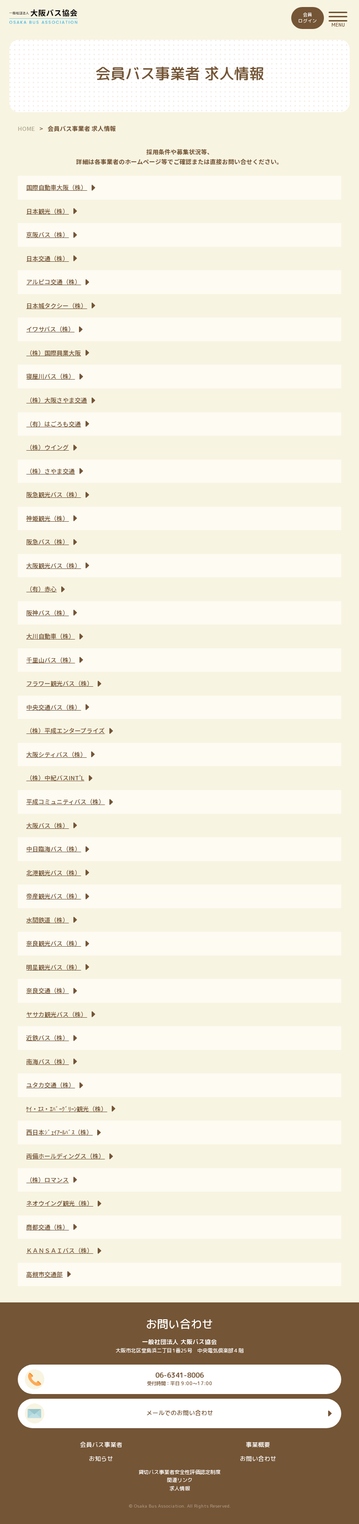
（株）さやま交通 (50, 471)
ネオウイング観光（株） (59, 1203)
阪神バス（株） (47, 612)
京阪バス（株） (47, 234)
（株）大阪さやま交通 (56, 399)
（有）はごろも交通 (53, 423)
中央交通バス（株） (53, 707)
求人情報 (179, 1488)
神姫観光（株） (47, 518)
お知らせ (101, 1458)
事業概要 (258, 1444)
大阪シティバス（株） (56, 754)
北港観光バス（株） (53, 872)
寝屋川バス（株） (50, 376)
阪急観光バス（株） (53, 494)
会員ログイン (307, 18)
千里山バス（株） (50, 659)
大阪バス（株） (47, 825)
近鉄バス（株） (47, 1037)
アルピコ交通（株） (53, 281)
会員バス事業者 (101, 1444)
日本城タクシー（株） (56, 305)
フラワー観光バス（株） (59, 683)
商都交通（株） (47, 1226)
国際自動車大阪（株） (56, 187)
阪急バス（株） (47, 541)
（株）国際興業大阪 (53, 352)
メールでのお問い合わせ (179, 1413)
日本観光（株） (47, 211)
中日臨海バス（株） (53, 848)
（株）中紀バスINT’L (55, 777)
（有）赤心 (41, 588)
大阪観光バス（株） (53, 565)
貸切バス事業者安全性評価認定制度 (179, 1472)
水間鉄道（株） (47, 919)
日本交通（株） (47, 258)
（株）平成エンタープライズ (65, 730)
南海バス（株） (47, 1061)
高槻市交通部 (44, 1274)
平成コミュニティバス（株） (65, 801)
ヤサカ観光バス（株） (56, 1014)
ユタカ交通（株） (50, 1084)
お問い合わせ (258, 1458)
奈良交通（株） (47, 990)
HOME (26, 128)
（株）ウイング (47, 447)
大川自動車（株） (50, 636)
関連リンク (180, 1480)
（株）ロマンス (47, 1179)
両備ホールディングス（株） (65, 1155)
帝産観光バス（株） (53, 895)
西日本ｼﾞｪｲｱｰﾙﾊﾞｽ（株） (59, 1132)
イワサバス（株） (50, 328)
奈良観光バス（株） (53, 943)
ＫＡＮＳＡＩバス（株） (59, 1250)
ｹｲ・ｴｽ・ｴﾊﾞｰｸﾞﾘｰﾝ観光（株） (66, 1108)
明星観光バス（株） (53, 967)
